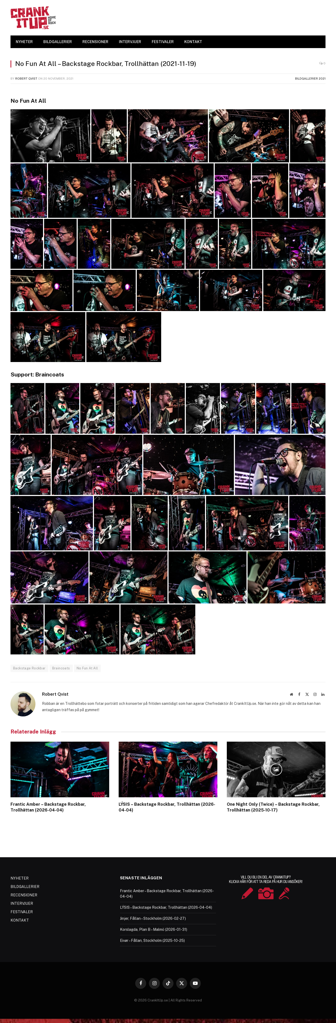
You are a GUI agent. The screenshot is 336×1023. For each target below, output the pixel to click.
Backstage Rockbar (29, 668)
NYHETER (24, 42)
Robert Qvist (26, 78)
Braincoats (61, 668)
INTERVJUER (130, 42)
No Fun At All (87, 668)
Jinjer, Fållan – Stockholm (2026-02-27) (153, 918)
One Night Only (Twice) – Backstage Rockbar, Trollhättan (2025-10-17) (273, 807)
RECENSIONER (95, 42)
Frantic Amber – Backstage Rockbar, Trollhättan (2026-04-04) (48, 807)
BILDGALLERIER (57, 42)
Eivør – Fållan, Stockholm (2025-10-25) (152, 940)
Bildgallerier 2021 (310, 78)
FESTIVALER (163, 42)
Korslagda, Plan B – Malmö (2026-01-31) (153, 929)
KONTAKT (193, 42)
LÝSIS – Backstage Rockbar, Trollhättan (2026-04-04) (167, 807)
